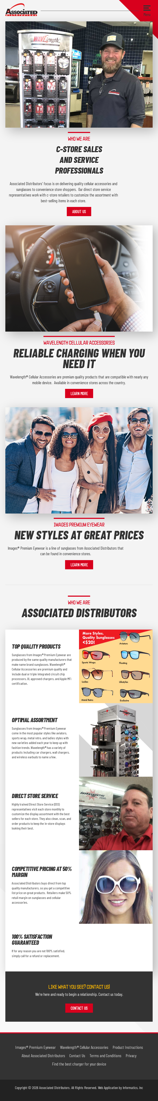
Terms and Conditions (105, 1055)
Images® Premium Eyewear (35, 1047)
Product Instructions (128, 1047)
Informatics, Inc (133, 1087)
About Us (79, 211)
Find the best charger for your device (79, 1063)
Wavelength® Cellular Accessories (84, 1047)
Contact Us (79, 1008)
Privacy (131, 1055)
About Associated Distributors (43, 1055)
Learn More (79, 393)
